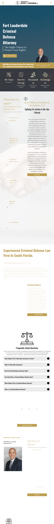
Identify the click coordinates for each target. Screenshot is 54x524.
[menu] (51, 3)
